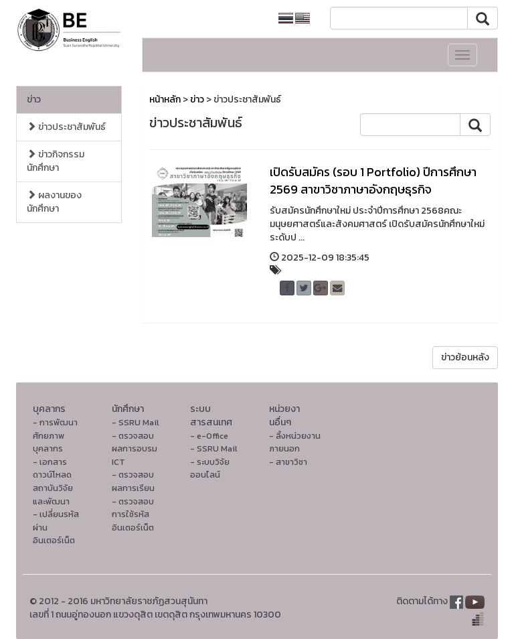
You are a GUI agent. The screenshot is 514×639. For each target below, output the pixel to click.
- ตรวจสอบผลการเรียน (133, 481)
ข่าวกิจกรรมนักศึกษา (55, 161)
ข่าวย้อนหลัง (465, 357)
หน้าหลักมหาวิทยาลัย (220, 18)
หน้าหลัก (165, 99)
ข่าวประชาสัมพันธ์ (66, 127)
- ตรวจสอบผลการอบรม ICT (134, 448)
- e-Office (209, 435)
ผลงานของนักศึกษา (54, 202)
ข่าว (34, 99)
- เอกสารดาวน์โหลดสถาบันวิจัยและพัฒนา (53, 481)
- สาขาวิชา (288, 461)
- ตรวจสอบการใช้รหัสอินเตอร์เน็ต (133, 514)
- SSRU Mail (135, 422)
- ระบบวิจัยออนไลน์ (210, 468)
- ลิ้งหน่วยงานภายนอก (295, 442)
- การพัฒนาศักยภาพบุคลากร (55, 435)
